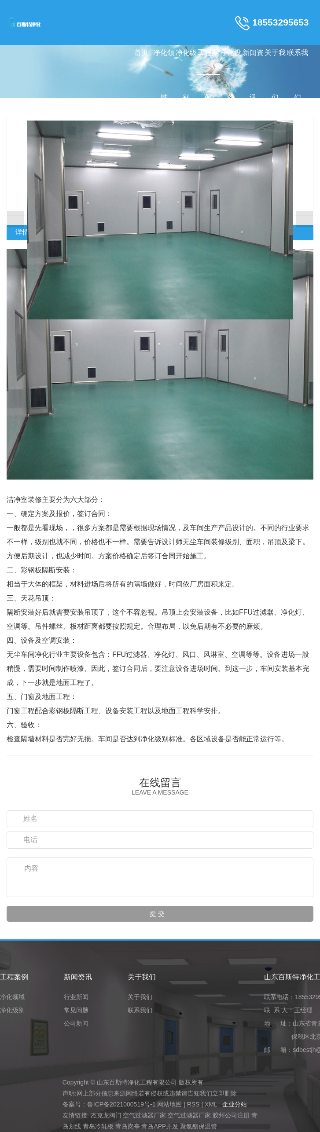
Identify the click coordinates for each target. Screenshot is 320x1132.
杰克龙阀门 (106, 1115)
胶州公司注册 (231, 1115)
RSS (193, 1104)
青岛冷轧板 (98, 1126)
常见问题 (76, 1010)
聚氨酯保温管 (198, 1126)
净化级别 (186, 62)
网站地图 (169, 1104)
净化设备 (230, 62)
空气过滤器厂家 (144, 1115)
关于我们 (275, 62)
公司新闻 (76, 1023)
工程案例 (208, 62)
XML (211, 1104)
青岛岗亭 (127, 1126)
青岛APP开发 (159, 1126)
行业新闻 (76, 997)
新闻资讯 (253, 62)
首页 (141, 52)
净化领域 (163, 62)
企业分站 (234, 1104)
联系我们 (297, 62)
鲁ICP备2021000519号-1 (121, 1104)
